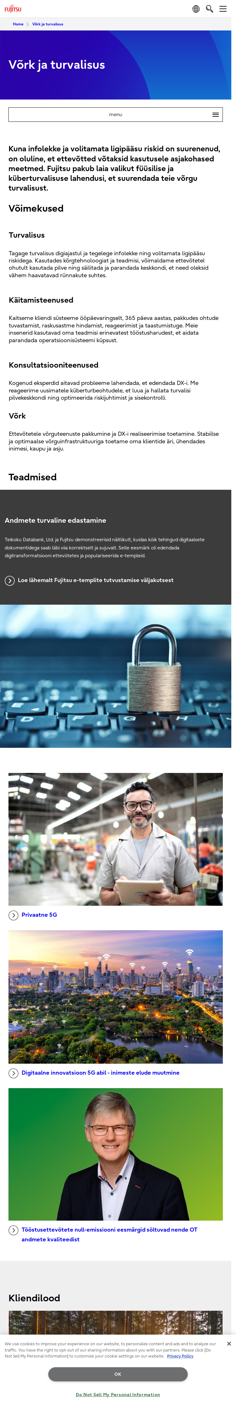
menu (166, 114)
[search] (209, 8)
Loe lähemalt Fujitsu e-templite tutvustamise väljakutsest (89, 581)
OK (118, 1374)
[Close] (229, 1344)
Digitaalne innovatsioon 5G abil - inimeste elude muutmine (94, 1073)
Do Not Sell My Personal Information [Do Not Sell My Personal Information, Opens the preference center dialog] (118, 1394)
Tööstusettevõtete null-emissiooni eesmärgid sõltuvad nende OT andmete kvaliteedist (102, 1234)
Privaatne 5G (32, 915)
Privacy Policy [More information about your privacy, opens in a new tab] (180, 1356)
